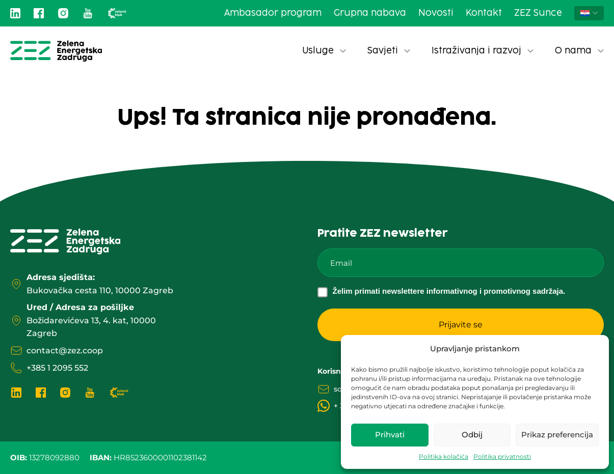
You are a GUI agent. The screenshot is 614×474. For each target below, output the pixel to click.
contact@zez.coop (64, 350)
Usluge (324, 51)
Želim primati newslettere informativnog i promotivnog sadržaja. (449, 291)
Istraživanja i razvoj (482, 51)
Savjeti (388, 51)
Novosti (435, 13)
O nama (579, 51)
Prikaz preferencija (557, 434)
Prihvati (390, 434)
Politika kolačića (443, 456)
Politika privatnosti (502, 456)
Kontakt (484, 13)
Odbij (472, 434)
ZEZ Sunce (538, 13)
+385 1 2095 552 (57, 368)
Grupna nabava (370, 13)
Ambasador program (273, 13)
